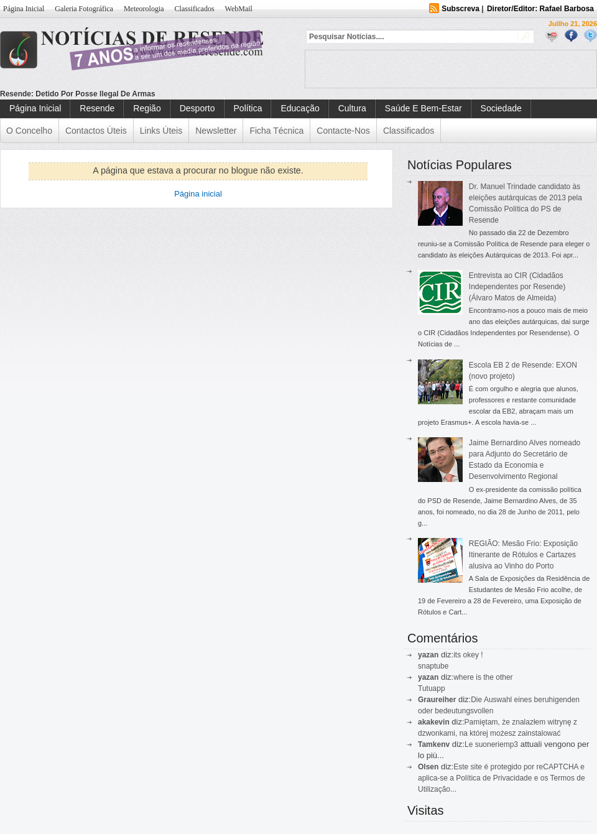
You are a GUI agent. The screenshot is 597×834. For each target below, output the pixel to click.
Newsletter (215, 131)
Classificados (195, 8)
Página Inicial (23, 8)
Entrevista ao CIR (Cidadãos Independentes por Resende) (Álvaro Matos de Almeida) (517, 286)
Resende (97, 108)
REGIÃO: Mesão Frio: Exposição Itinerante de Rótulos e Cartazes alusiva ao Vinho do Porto (523, 554)
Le (470, 744)
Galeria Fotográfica (84, 8)
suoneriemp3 (496, 744)
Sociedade (501, 108)
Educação (299, 108)
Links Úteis (161, 131)
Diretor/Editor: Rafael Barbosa (540, 8)
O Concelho (29, 131)
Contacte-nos (343, 131)
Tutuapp (431, 688)
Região (146, 108)
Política (248, 108)
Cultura (352, 108)
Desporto (197, 108)
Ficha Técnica (276, 131)
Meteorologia (144, 8)
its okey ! (468, 655)
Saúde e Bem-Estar (423, 108)
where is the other (482, 677)
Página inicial (198, 193)
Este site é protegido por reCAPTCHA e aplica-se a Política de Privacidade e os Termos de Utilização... (501, 778)
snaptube (433, 666)
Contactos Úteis (96, 131)
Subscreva (460, 8)
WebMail (238, 8)
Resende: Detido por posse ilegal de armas (77, 94)
